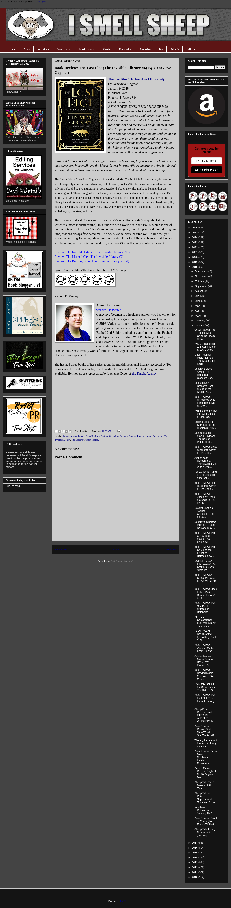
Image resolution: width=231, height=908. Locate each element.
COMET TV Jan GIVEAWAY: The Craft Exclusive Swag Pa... (205, 565)
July (197, 295)
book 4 (81, 436)
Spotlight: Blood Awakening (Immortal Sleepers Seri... (204, 373)
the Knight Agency (144, 373)
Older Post (170, 549)
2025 (195, 232)
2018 (195, 266)
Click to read (13, 486)
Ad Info (174, 49)
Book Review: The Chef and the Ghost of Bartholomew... (204, 551)
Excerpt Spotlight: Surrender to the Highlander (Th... (205, 424)
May (197, 305)
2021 (195, 252)
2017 (195, 842)
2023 (195, 242)
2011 (195, 872)
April (198, 310)
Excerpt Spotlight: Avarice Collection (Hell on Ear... (204, 512)
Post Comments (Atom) (122, 561)
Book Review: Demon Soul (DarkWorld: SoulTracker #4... (205, 731)
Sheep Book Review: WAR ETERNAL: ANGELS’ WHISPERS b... (204, 715)
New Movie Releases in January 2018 (203, 810)
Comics (107, 49)
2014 (195, 857)
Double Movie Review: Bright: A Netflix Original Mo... (205, 773)
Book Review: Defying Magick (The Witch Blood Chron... (205, 674)
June (198, 300)
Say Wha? (145, 49)
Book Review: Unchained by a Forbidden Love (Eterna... (204, 401)
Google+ (42, 1)
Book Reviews (64, 49)
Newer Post (61, 549)
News (27, 49)
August (199, 290)
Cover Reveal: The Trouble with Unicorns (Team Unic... (204, 334)
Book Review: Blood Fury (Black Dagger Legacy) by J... (205, 593)
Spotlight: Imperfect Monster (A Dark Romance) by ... (205, 525)
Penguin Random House (140, 436)
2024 (195, 237)
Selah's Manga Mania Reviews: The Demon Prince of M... (204, 437)
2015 (195, 852)
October (200, 281)
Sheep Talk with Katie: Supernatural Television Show (204, 798)
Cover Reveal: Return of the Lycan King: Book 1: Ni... (205, 635)
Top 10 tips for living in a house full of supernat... (205, 474)
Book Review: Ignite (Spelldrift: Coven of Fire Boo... (205, 449)
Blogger (123, 901)
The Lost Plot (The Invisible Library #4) (136, 79)
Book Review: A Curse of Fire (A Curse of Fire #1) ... (205, 579)
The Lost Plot (77, 439)
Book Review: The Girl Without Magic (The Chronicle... (204, 537)
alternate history (69, 436)
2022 (195, 247)
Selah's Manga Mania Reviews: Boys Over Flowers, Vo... (204, 661)
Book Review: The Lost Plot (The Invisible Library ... (204, 700)
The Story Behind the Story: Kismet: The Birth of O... (205, 687)
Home (13, 49)
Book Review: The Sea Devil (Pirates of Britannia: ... (204, 607)
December (201, 271)
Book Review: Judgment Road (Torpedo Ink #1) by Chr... (204, 498)
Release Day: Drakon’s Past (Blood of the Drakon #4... (203, 387)
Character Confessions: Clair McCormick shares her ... (205, 622)
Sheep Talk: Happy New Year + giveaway (204, 832)
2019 (195, 262)
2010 (195, 877)
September (201, 286)
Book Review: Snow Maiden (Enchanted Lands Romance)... (205, 757)
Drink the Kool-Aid (207, 169)
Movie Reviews (87, 49)
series (160, 436)
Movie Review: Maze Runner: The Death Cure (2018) (204, 359)
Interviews (43, 49)
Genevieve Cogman (118, 436)
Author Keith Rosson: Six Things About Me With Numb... (205, 462)
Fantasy (104, 436)
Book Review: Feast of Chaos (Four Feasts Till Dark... (205, 821)
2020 (195, 257)
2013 (195, 862)
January (200, 325)
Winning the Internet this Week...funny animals (205, 743)
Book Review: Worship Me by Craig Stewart (204, 648)
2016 (195, 847)
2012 (195, 867)
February (200, 320)
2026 (195, 227)
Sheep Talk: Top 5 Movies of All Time (204, 785)
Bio (161, 49)
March (199, 315)
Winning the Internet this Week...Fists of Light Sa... (205, 413)
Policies (190, 49)
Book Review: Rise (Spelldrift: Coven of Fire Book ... (205, 485)
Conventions (125, 49)
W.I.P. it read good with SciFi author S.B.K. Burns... (205, 346)
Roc (155, 436)
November (201, 276)
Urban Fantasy (92, 439)
